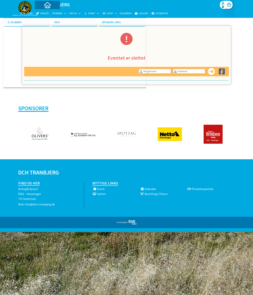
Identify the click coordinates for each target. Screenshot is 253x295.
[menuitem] (42, 13)
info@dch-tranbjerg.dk (40, 204)
